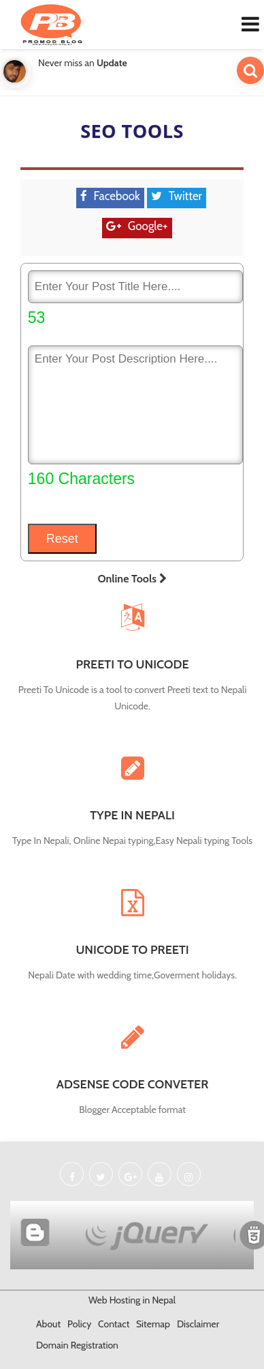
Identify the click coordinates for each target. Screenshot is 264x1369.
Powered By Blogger (39, 1233)
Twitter (185, 196)
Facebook (117, 196)
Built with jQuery (151, 1233)
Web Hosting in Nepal (132, 1300)
